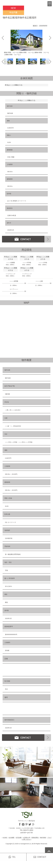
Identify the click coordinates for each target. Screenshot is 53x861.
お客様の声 (26, 837)
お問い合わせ (26, 839)
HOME (5, 837)
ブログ (49, 837)
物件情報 (43, 837)
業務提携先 (35, 837)
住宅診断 (19, 837)
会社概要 (11, 837)
